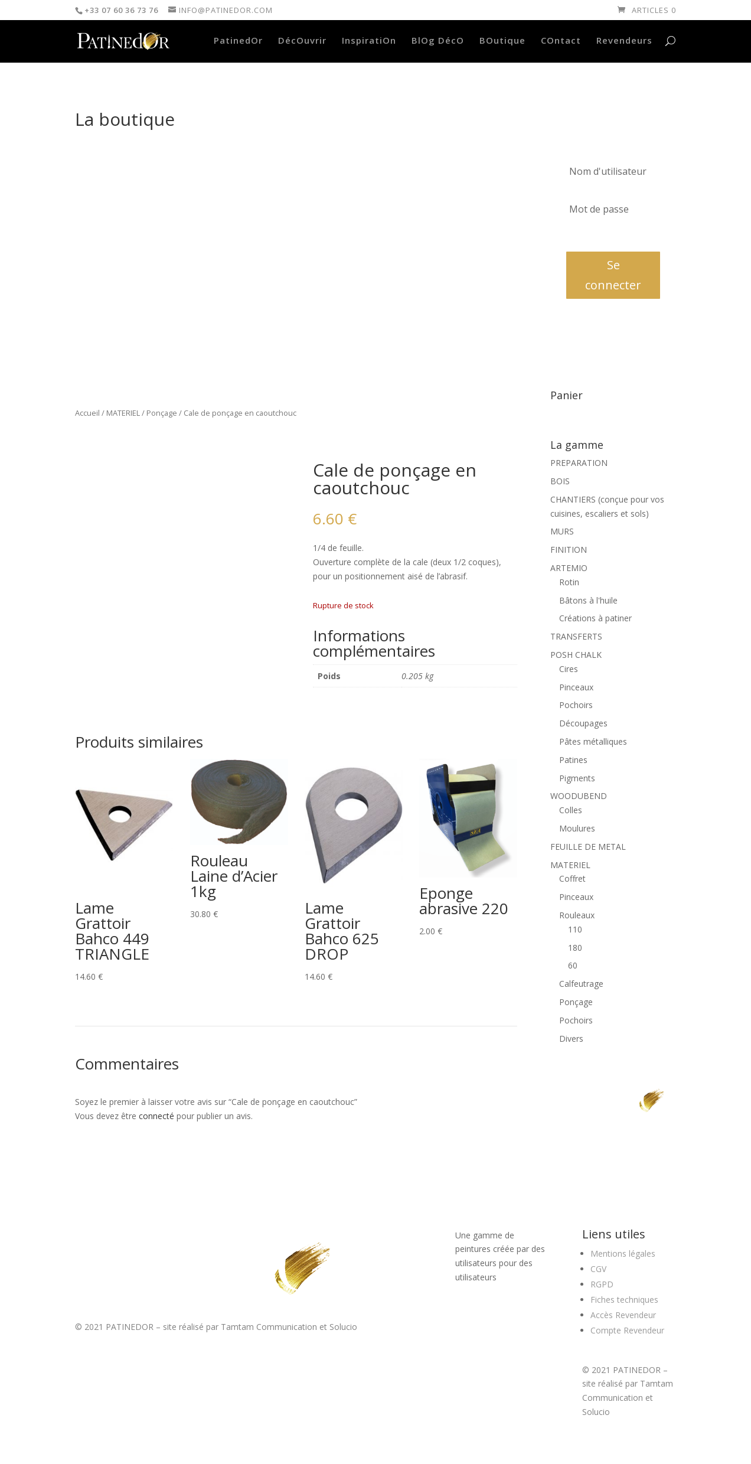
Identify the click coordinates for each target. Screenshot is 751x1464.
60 (572, 965)
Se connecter (613, 275)
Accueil (87, 412)
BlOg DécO (438, 41)
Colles (570, 810)
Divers (571, 1038)
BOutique (502, 41)
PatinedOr (238, 41)
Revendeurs (624, 41)
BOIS (560, 481)
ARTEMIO (568, 567)
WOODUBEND (578, 795)
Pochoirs (576, 704)
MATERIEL (123, 412)
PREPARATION (579, 462)
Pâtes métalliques (593, 741)
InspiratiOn (369, 41)
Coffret (572, 878)
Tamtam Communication (269, 1326)
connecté (156, 1115)
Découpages (583, 723)
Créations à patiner (595, 618)
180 (575, 947)
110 (575, 929)
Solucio (343, 1326)
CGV (598, 1268)
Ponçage (161, 412)
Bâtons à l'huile (588, 600)
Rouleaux (577, 915)
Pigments (577, 778)
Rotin (569, 582)
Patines (573, 759)
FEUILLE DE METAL (588, 846)
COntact (561, 41)
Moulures (577, 828)
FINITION (568, 549)
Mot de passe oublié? (600, 236)
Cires (568, 668)
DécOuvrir (302, 41)
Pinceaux (576, 687)
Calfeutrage (581, 983)
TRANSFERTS (576, 636)
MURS (562, 531)
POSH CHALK (576, 654)
